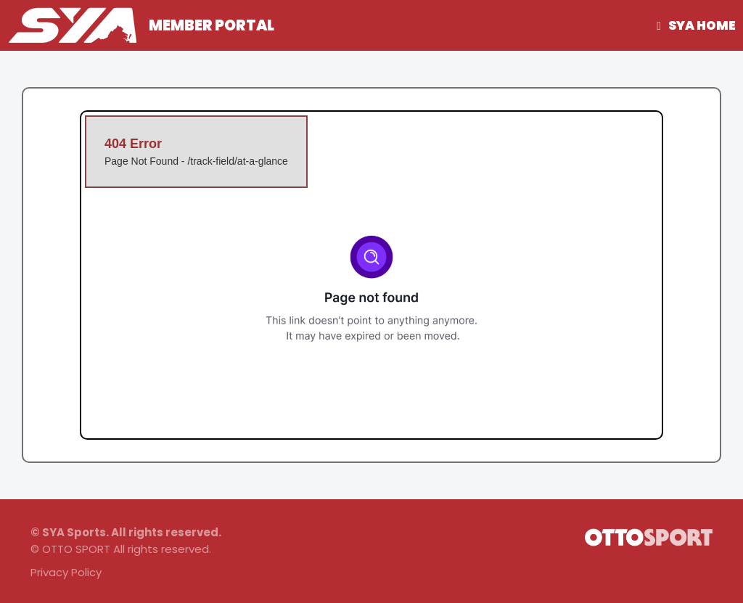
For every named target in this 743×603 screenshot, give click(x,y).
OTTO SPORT (76, 549)
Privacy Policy (66, 572)
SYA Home (702, 25)
